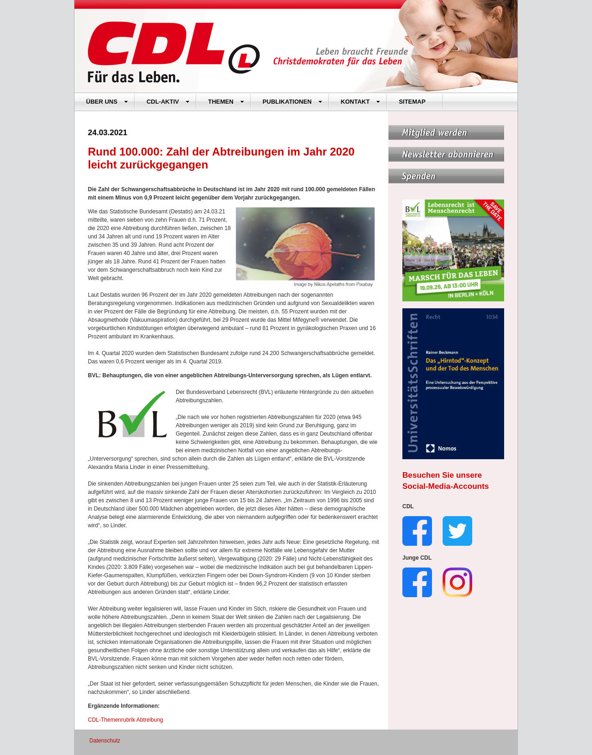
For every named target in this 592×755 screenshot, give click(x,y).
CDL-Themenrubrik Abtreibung (125, 720)
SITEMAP (412, 101)
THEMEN (226, 101)
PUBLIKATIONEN (292, 101)
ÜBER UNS (107, 101)
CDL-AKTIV (168, 101)
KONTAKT (361, 101)
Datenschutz (104, 740)
